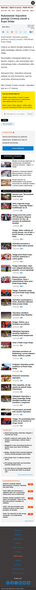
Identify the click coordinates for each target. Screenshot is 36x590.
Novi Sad (4, 10)
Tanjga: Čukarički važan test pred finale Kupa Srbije (23, 292)
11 (21, 286)
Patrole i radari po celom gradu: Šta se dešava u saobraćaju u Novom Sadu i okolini (18, 439)
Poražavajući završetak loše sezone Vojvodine (21, 411)
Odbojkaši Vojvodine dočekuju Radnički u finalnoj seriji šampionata (22, 333)
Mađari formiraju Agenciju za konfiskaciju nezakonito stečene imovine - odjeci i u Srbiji (23, 164)
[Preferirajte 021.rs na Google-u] (14, 114)
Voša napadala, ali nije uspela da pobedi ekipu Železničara (21, 387)
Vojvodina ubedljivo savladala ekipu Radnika (22, 314)
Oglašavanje (17, 556)
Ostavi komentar (18, 148)
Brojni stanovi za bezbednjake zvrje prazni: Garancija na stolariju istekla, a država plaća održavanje (23, 182)
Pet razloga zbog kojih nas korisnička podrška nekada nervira (17, 463)
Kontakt (18, 560)
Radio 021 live (28, 7)
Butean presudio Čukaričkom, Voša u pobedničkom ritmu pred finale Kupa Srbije (22, 280)
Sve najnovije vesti (25, 475)
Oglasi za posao (15, 7)
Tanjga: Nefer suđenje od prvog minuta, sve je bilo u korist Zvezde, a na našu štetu (23, 233)
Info (9, 10)
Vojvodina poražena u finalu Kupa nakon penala (22, 245)
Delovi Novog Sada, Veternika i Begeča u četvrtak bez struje (19, 433)
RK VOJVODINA (7, 124)
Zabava (18, 10)
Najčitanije (25, 10)
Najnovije (4, 7)
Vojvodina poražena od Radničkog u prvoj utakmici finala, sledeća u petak (23, 353)
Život (13, 10)
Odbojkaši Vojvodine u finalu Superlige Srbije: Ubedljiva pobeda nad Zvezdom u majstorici (21, 399)
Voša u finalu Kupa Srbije (22, 343)
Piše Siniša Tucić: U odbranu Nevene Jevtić (17, 458)
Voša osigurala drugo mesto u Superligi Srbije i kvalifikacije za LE (22, 206)
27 (21, 248)
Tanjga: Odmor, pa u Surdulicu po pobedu (21, 323)
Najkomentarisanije (11, 481)
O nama (18, 552)
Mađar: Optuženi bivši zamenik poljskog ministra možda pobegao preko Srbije (18, 453)
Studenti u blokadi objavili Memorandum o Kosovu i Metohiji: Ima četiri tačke (22, 173)
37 (21, 239)
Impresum (18, 564)
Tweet (29, 114)
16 (21, 261)
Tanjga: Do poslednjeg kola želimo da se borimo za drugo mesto (23, 421)
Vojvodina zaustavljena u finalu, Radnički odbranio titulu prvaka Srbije (22, 302)
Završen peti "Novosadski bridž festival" (23, 195)
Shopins (18, 543)
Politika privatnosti (18, 573)
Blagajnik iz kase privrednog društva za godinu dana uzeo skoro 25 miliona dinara (18, 446)
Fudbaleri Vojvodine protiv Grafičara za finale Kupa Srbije (23, 366)
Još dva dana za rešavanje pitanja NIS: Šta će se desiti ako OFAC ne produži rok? (18, 470)
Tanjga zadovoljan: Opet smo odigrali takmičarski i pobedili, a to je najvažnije (23, 268)
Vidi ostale (29, 521)
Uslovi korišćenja (18, 569)
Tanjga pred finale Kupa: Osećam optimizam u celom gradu (22, 257)
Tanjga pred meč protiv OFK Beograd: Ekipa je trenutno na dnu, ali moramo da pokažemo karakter (21, 219)
